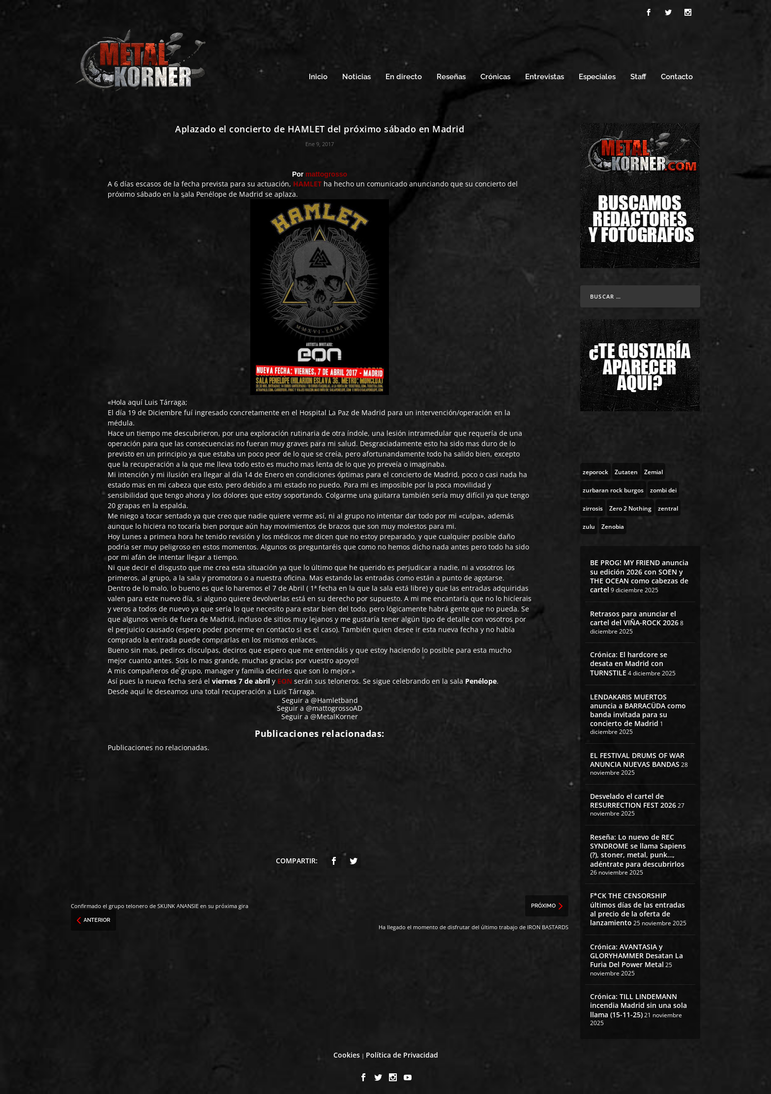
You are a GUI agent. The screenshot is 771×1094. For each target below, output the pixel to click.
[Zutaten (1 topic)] (626, 466)
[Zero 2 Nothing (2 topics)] (630, 503)
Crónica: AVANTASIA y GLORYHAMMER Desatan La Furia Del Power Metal (636, 951)
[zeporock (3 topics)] (595, 466)
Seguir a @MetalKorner (319, 712)
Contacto (677, 72)
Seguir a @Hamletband (320, 695)
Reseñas (451, 72)
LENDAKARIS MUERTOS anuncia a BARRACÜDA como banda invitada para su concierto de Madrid (638, 706)
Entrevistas (544, 72)
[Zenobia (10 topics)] (612, 521)
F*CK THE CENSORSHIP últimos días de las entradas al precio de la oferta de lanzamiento (637, 904)
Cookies (346, 1050)
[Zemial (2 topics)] (653, 466)
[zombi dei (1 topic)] (663, 485)
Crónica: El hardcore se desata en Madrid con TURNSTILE (628, 658)
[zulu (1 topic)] (588, 521)
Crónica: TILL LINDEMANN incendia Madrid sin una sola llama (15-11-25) (638, 1000)
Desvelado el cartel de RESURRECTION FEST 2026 (633, 796)
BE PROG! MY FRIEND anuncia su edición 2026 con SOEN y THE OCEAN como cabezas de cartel (639, 571)
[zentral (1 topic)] (668, 503)
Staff (638, 72)
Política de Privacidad (402, 1050)
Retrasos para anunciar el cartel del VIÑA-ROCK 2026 (634, 614)
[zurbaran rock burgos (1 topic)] (613, 485)
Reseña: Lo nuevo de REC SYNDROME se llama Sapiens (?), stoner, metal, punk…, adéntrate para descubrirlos (638, 846)
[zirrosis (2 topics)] (592, 503)
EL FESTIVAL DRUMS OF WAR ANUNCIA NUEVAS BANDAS (637, 755)
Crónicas (495, 72)
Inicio (318, 72)
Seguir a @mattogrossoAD (319, 703)
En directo (404, 72)
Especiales (597, 72)
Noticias (356, 72)
